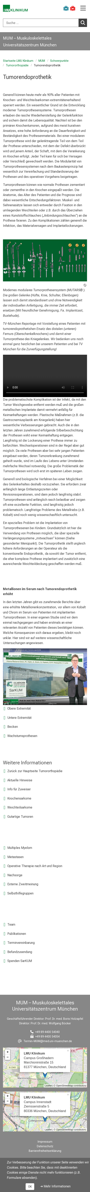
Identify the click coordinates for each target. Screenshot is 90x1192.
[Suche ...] (41, 23)
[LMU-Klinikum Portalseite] (17, 9)
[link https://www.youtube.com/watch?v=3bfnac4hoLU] (45, 676)
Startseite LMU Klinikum (18, 61)
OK (30, 1186)
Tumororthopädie (17, 65)
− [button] (8, 1057)
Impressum (45, 1141)
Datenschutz (45, 1146)
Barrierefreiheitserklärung (45, 1151)
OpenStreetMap (64, 1085)
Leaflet (48, 1085)
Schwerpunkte (59, 61)
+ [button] (8, 1052)
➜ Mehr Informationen (55, 1186)
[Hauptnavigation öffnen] (83, 8)
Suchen (84, 22)
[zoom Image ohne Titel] (45, 259)
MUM (41, 61)
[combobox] (45, 23)
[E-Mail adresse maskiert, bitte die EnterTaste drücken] (45, 1041)
